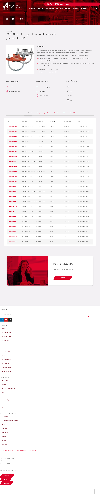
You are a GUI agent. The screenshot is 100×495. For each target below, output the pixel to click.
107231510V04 (12, 181)
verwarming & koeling (8, 388)
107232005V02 (12, 186)
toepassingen (49, 8)
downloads (59, 8)
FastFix (4, 328)
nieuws (4, 436)
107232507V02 (12, 226)
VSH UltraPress (6, 359)
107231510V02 (12, 176)
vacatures (6, 444)
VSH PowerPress (7, 348)
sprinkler (4, 396)
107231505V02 (12, 156)
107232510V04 (12, 242)
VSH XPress (5, 340)
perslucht (4, 404)
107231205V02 (12, 126)
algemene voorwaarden (8, 450)
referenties (5, 432)
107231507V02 (12, 166)
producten (32, 8)
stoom (4, 407)
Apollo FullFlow (6, 367)
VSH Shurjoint (6, 352)
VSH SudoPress (6, 344)
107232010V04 (12, 211)
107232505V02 (12, 216)
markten (40, 8)
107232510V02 (12, 237)
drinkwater (5, 380)
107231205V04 (12, 131)
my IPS (4, 424)
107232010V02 (12, 206)
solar (3, 392)
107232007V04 (12, 201)
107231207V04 (12, 141)
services (67, 8)
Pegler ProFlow (6, 371)
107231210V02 (12, 146)
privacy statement (21, 450)
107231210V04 (12, 151)
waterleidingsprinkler (8, 400)
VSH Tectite (5, 363)
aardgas (4, 384)
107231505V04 (12, 161)
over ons (75, 8)
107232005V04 (12, 191)
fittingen (8, 31)
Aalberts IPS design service (10, 420)
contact (4, 440)
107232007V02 (12, 196)
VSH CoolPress (6, 332)
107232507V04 (12, 232)
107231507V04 (12, 171)
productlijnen (5, 325)
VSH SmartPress (6, 336)
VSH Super (5, 355)
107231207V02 (12, 136)
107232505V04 (12, 221)
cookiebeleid (32, 450)
